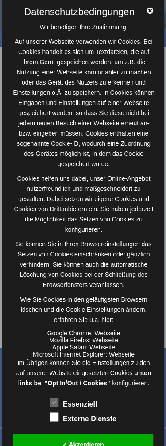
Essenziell (73, 403)
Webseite (107, 333)
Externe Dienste (83, 418)
